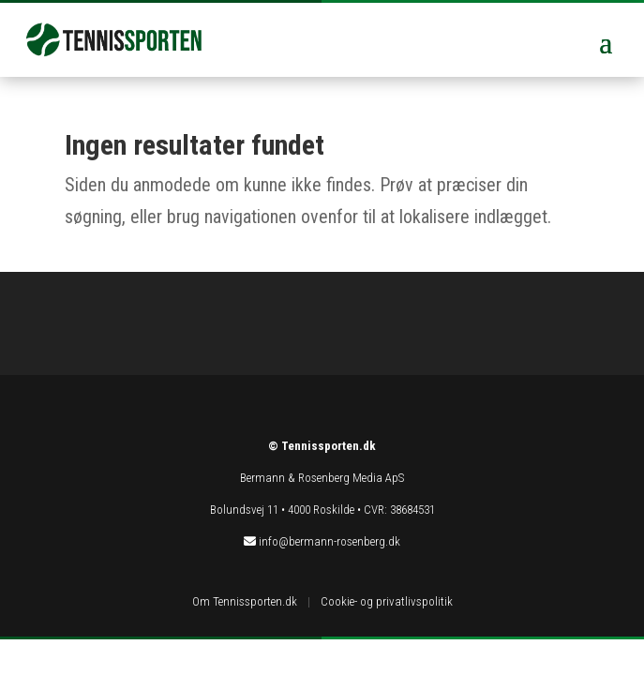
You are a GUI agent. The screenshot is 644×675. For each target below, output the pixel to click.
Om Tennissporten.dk (244, 601)
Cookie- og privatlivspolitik (387, 601)
